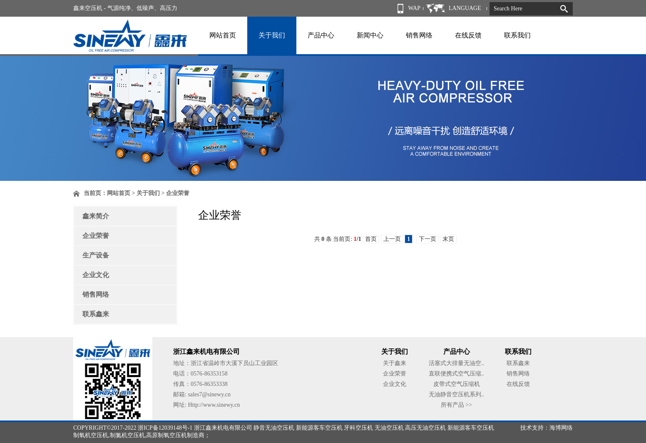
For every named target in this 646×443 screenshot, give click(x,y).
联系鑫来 (95, 314)
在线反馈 (468, 35)
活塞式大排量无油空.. (456, 363)
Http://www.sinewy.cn (214, 405)
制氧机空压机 (90, 435)
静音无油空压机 (273, 428)
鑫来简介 (95, 216)
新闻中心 (370, 35)
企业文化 (95, 274)
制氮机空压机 (127, 435)
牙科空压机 (358, 428)
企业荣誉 (95, 235)
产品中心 (321, 35)
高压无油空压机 (425, 428)
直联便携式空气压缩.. (456, 373)
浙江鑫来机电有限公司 (223, 428)
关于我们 (271, 35)
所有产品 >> (456, 405)
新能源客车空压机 (319, 428)
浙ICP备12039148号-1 (165, 428)
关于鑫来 (394, 363)
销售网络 (419, 35)
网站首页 (222, 35)
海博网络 (561, 428)
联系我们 (517, 35)
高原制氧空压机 (166, 435)
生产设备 (95, 255)
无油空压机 (389, 428)
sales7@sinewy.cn (209, 394)
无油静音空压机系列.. (456, 394)
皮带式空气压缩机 (456, 384)
